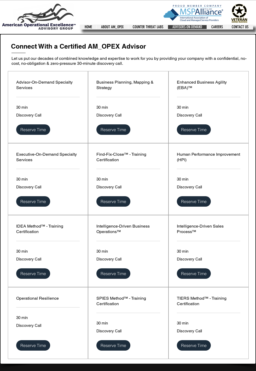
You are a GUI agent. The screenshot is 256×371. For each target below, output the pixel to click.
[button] (33, 129)
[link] (48, 85)
